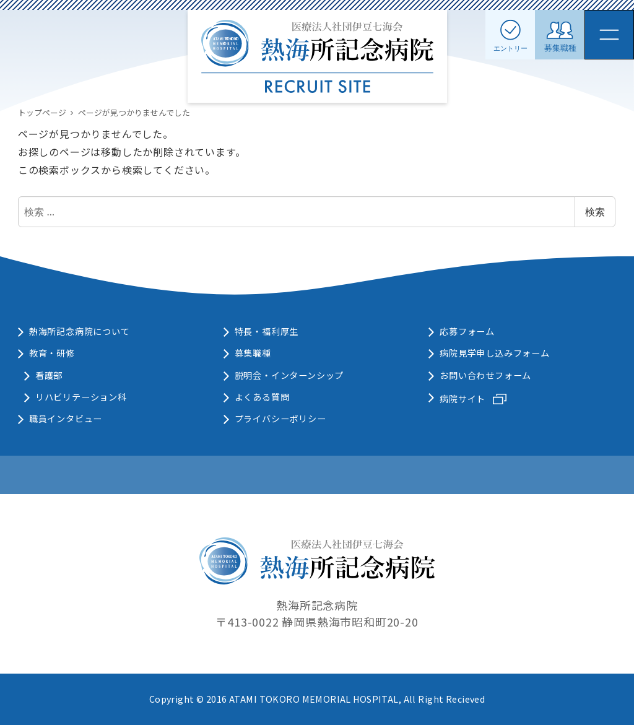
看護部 (49, 375)
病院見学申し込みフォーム (495, 353)
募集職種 (253, 353)
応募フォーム (467, 331)
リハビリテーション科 (81, 397)
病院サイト (462, 399)
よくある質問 (262, 397)
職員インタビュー (65, 418)
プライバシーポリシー (280, 418)
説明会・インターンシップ (289, 375)
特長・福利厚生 (267, 331)
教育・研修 (52, 353)
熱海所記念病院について (79, 331)
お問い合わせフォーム (485, 375)
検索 (595, 212)
